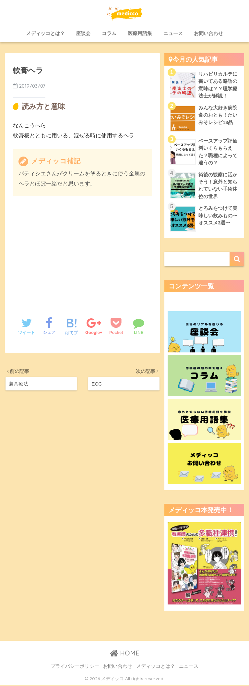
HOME (124, 654)
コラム (109, 33)
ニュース (173, 33)
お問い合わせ (208, 33)
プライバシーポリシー (75, 666)
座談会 (83, 33)
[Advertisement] (82, 250)
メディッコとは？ (45, 33)
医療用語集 (140, 33)
